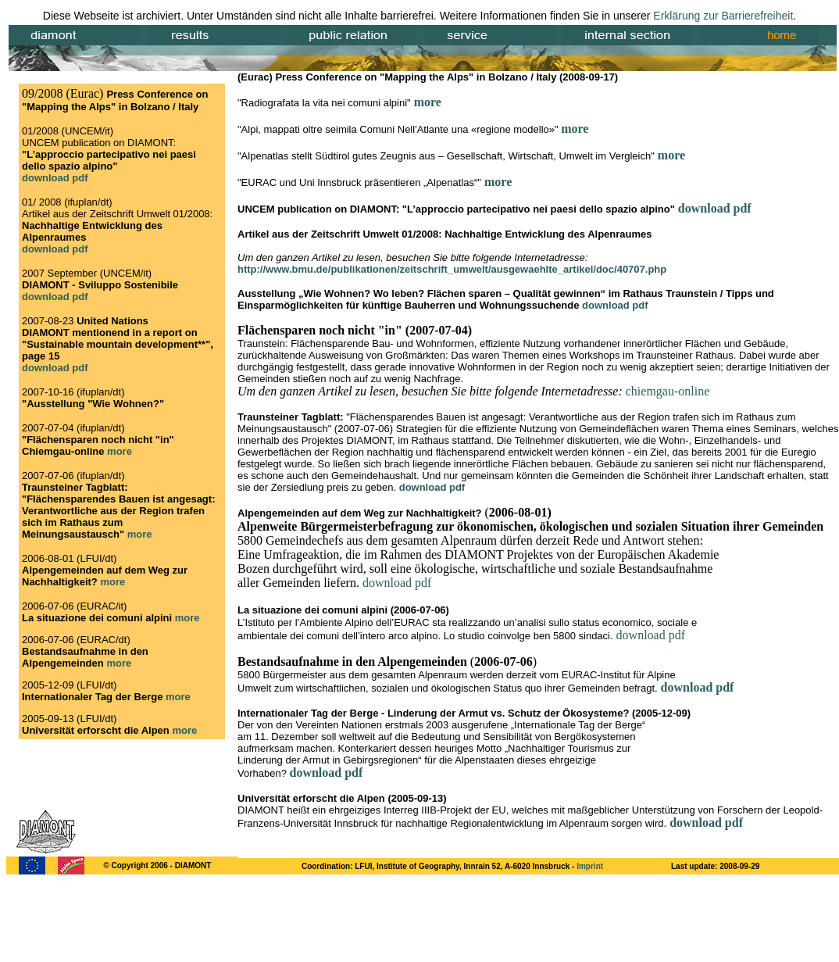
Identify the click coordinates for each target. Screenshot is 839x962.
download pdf (715, 208)
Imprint (590, 866)
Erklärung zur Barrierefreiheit (723, 15)
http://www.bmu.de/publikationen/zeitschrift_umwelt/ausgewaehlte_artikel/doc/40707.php (451, 269)
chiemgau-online (668, 391)
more (427, 102)
